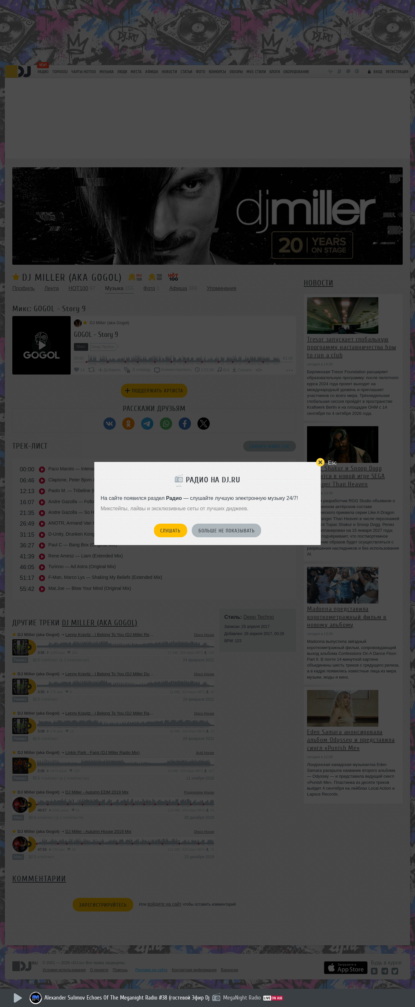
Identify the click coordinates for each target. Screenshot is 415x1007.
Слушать (170, 531)
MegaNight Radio (242, 997)
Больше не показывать (226, 531)
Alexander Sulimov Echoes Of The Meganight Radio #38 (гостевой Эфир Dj (126, 997)
